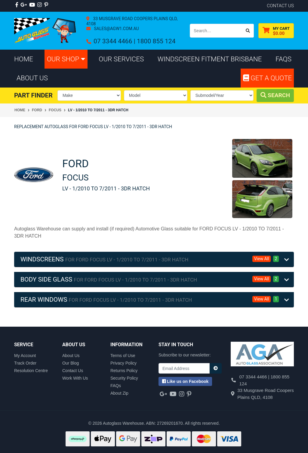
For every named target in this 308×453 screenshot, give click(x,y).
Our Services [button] (121, 59)
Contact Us (72, 370)
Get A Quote (267, 78)
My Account (25, 355)
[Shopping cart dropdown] (276, 30)
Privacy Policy (123, 363)
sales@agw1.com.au (116, 28)
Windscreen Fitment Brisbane (210, 59)
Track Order (25, 363)
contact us (280, 5)
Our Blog (70, 363)
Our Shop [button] (66, 59)
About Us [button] (32, 78)
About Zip (119, 393)
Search (275, 95)
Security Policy (124, 378)
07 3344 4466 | (115, 41)
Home (23, 59)
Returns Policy (123, 370)
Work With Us (75, 378)
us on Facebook (185, 381)
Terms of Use (122, 355)
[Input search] (216, 31)
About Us (71, 355)
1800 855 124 (156, 41)
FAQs (115, 385)
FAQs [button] (283, 59)
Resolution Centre (31, 370)
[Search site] (248, 31)
